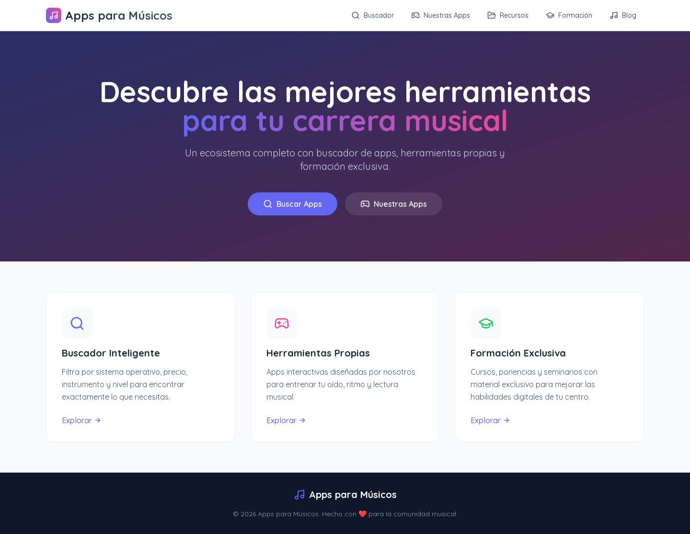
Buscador (372, 15)
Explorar (82, 420)
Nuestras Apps (440, 15)
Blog (623, 15)
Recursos (508, 15)
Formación (569, 15)
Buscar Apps (292, 204)
